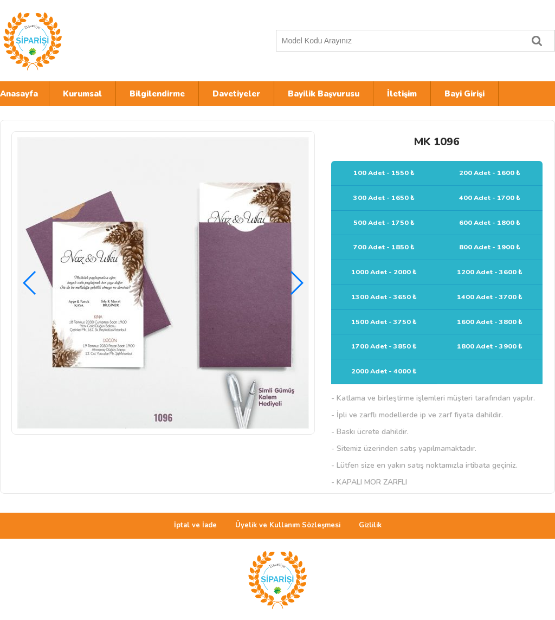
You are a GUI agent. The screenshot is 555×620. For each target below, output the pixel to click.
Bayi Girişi (464, 93)
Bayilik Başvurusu (323, 93)
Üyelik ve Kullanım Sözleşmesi (287, 525)
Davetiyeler (236, 93)
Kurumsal (82, 93)
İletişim (402, 93)
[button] (296, 283)
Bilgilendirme (157, 93)
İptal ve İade (195, 525)
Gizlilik (370, 525)
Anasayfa (19, 93)
